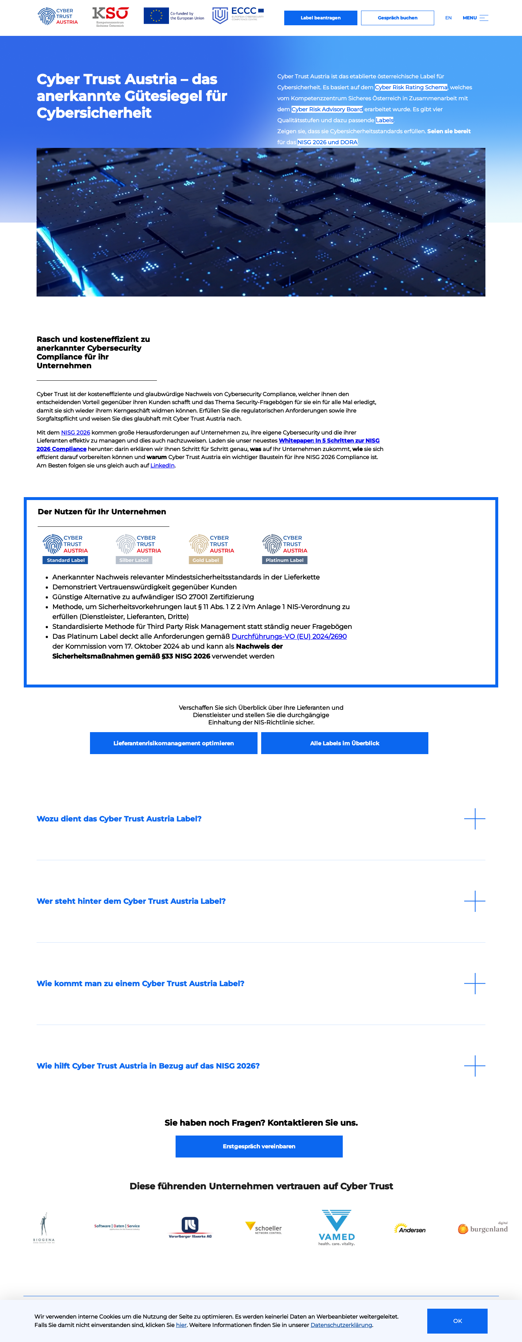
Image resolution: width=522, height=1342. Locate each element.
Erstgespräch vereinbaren (259, 1146)
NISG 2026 (75, 432)
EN (448, 17)
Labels (384, 120)
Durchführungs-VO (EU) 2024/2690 (289, 637)
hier (181, 1325)
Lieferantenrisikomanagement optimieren (173, 743)
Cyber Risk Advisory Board (327, 109)
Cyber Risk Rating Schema (411, 87)
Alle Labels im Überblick (344, 743)
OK (457, 1320)
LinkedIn (162, 465)
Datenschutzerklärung (341, 1325)
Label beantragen (321, 17)
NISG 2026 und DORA (327, 142)
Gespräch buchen (397, 17)
